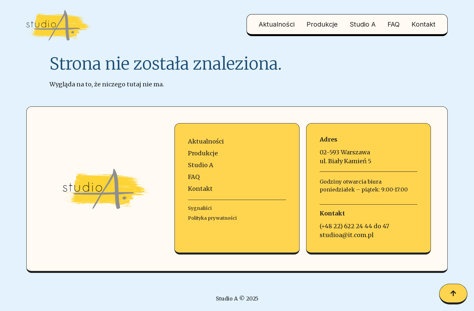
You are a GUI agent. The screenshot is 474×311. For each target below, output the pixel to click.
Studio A (363, 24)
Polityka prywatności (212, 218)
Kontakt (423, 24)
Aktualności (277, 24)
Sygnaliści (200, 208)
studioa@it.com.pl (347, 235)
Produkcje (322, 24)
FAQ (393, 24)
